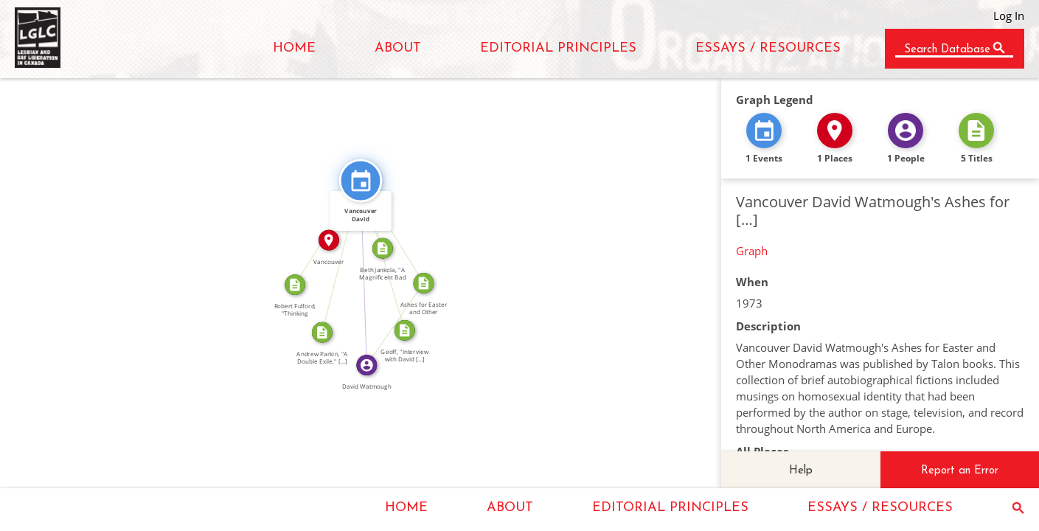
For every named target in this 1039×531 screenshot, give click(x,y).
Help (801, 470)
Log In (1008, 15)
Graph (752, 250)
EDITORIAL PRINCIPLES (558, 48)
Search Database (947, 49)
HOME (294, 48)
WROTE (390, 321)
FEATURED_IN (397, 228)
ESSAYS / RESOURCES (768, 48)
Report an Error (959, 470)
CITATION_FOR (336, 254)
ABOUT (398, 48)
